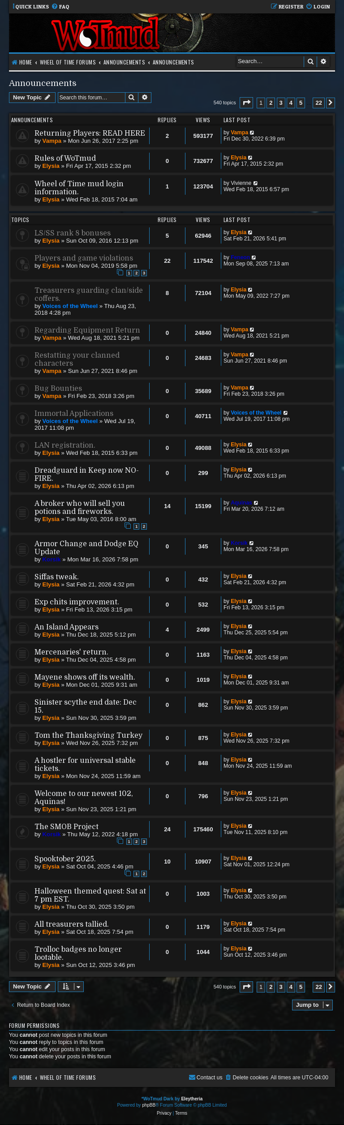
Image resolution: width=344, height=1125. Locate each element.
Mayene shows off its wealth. (84, 677)
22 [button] (318, 102)
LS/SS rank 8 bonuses (72, 233)
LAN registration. (64, 445)
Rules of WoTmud (65, 158)
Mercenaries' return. (71, 652)
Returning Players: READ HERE (89, 133)
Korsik (52, 559)
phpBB (148, 1105)
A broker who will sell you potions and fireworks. (79, 508)
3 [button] (281, 102)
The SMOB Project (66, 827)
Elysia (51, 166)
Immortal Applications (73, 414)
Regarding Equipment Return (87, 330)
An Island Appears (66, 627)
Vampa (52, 140)
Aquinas (241, 503)
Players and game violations (83, 258)
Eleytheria (191, 1098)
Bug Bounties (58, 389)
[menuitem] (60, 7)
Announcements (43, 83)
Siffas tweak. (56, 577)
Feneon (240, 257)
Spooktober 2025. (65, 859)
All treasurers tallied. (71, 924)
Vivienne (241, 183)
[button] (246, 102)
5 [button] (300, 102)
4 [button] (290, 102)
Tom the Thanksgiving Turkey (88, 735)
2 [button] (270, 102)
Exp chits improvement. (76, 602)
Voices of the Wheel (70, 306)
